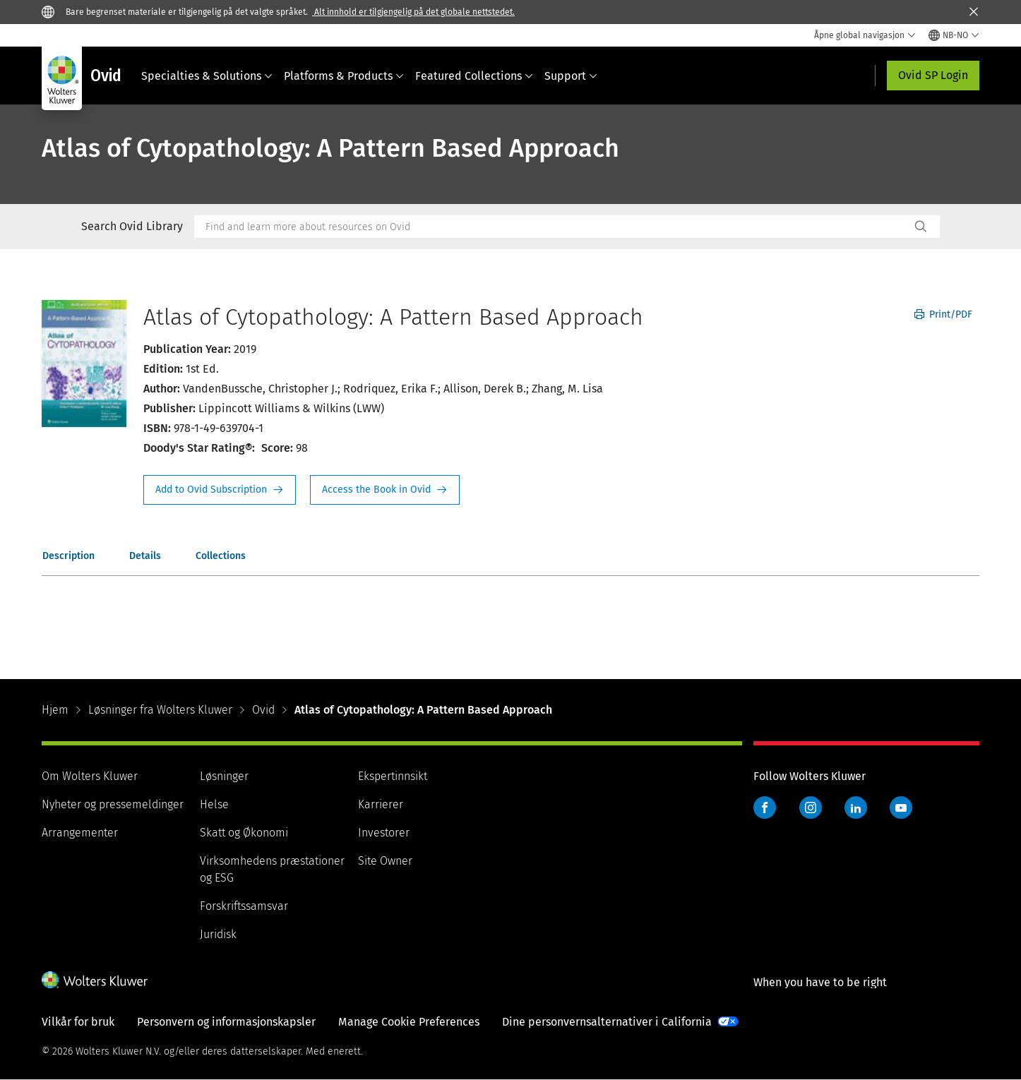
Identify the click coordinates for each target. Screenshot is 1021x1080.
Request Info (219, 490)
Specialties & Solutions (207, 76)
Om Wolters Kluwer (90, 776)
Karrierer (380, 804)
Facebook (764, 807)
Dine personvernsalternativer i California (607, 1021)
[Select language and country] (954, 35)
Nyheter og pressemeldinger (113, 804)
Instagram (810, 807)
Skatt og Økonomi (244, 832)
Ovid (263, 709)
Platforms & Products (344, 76)
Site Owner (385, 861)
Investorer (384, 832)
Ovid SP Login (933, 75)
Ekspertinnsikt (392, 776)
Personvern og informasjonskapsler (226, 1021)
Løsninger (224, 776)
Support (570, 76)
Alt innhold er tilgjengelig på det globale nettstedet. (413, 12)
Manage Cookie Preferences (408, 1021)
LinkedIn (855, 807)
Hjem (55, 709)
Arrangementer (80, 832)
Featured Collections (474, 76)
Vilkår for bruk (78, 1021)
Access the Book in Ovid (385, 490)
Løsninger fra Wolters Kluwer (160, 709)
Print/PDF (943, 314)
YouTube (901, 807)
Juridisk (218, 934)
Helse (214, 804)
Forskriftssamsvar (244, 906)
